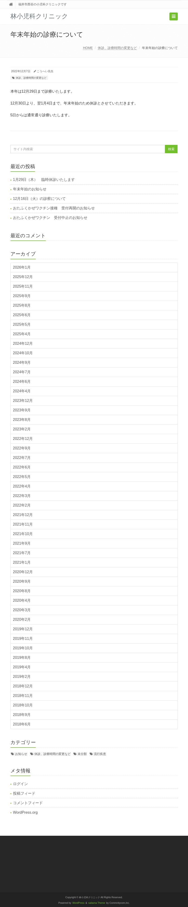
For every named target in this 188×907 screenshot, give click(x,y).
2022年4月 (22, 486)
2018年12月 (23, 686)
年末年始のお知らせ (29, 189)
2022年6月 (22, 467)
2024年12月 (23, 343)
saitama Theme (96, 903)
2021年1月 (22, 562)
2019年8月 (22, 658)
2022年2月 (22, 505)
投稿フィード (24, 793)
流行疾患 (100, 754)
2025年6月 (22, 315)
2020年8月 (22, 591)
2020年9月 (22, 581)
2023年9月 (22, 410)
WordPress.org (25, 812)
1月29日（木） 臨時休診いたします (44, 180)
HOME (88, 48)
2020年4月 (22, 600)
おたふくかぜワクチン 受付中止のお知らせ (50, 218)
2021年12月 (23, 515)
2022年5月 (22, 477)
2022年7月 (22, 458)
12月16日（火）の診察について (39, 199)
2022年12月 (23, 439)
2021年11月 (23, 524)
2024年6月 (22, 382)
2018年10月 (23, 705)
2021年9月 (22, 543)
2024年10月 (23, 353)
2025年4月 (22, 334)
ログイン (20, 784)
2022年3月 (22, 496)
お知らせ (21, 754)
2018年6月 (22, 724)
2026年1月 (22, 267)
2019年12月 (23, 629)
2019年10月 (23, 648)
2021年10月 (23, 534)
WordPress (79, 903)
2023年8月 (22, 420)
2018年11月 (23, 696)
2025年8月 (22, 305)
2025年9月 (22, 296)
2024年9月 (22, 362)
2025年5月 (22, 324)
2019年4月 (22, 667)
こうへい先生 (45, 71)
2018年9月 (22, 715)
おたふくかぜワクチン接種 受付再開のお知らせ (54, 208)
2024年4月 (22, 391)
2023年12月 (23, 401)
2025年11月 (23, 286)
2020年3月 (22, 610)
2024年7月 (22, 372)
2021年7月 (22, 553)
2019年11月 (23, 638)
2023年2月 (22, 429)
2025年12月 (23, 277)
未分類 (82, 754)
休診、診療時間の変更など (117, 48)
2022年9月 (22, 448)
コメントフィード (28, 803)
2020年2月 (22, 619)
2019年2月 (22, 677)
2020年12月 (23, 572)
